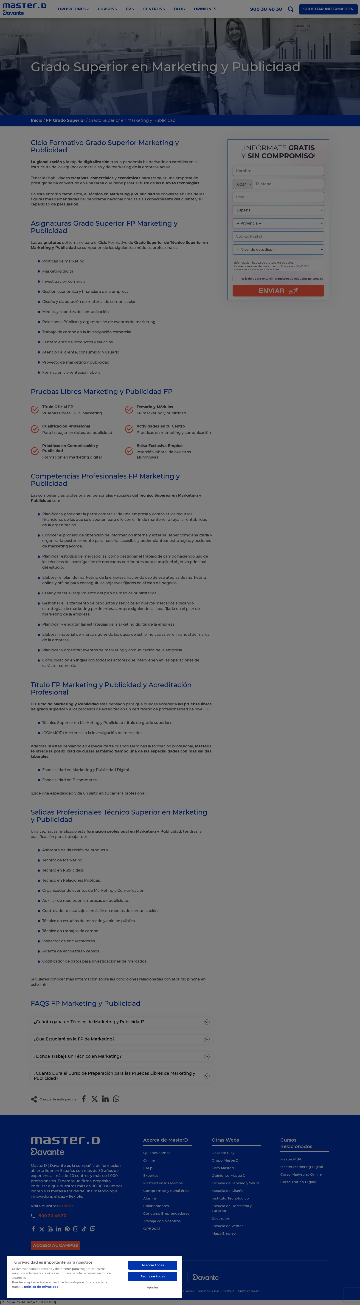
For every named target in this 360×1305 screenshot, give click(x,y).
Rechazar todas (153, 1276)
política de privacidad (41, 1286)
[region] (94, 1276)
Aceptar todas (153, 1265)
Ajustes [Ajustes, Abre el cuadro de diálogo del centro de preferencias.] (153, 1287)
